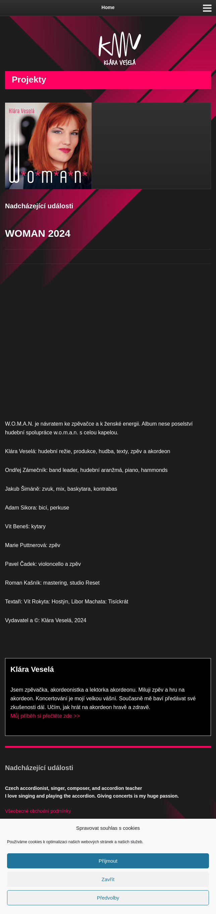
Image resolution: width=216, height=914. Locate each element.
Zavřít (108, 879)
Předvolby (108, 898)
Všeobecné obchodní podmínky (38, 811)
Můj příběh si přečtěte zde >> (45, 716)
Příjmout (108, 861)
